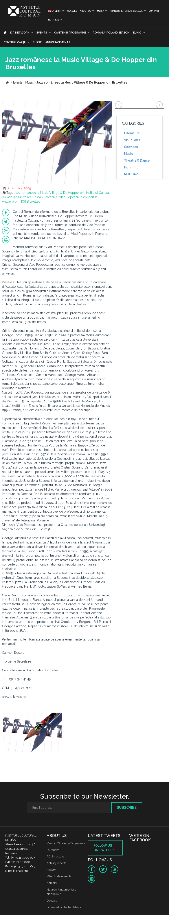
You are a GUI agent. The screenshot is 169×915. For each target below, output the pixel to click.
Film (127, 167)
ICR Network (19, 32)
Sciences (131, 147)
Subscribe (127, 807)
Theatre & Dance (137, 160)
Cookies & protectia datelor (64, 907)
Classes (72, 11)
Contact (154, 11)
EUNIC (137, 32)
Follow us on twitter (104, 848)
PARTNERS (53, 20)
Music (128, 153)
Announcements (57, 42)
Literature (132, 133)
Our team (53, 850)
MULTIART (132, 174)
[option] (32, 733)
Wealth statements (59, 876)
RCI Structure (55, 856)
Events (42, 32)
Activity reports (56, 863)
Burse (37, 42)
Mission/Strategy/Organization (67, 843)
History (51, 869)
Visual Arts (132, 140)
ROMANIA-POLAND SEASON (111, 32)
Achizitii (52, 883)
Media (100, 11)
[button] (108, 104)
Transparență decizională (126, 11)
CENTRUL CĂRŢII (15, 42)
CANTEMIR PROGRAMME (70, 32)
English (54, 11)
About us (85, 11)
